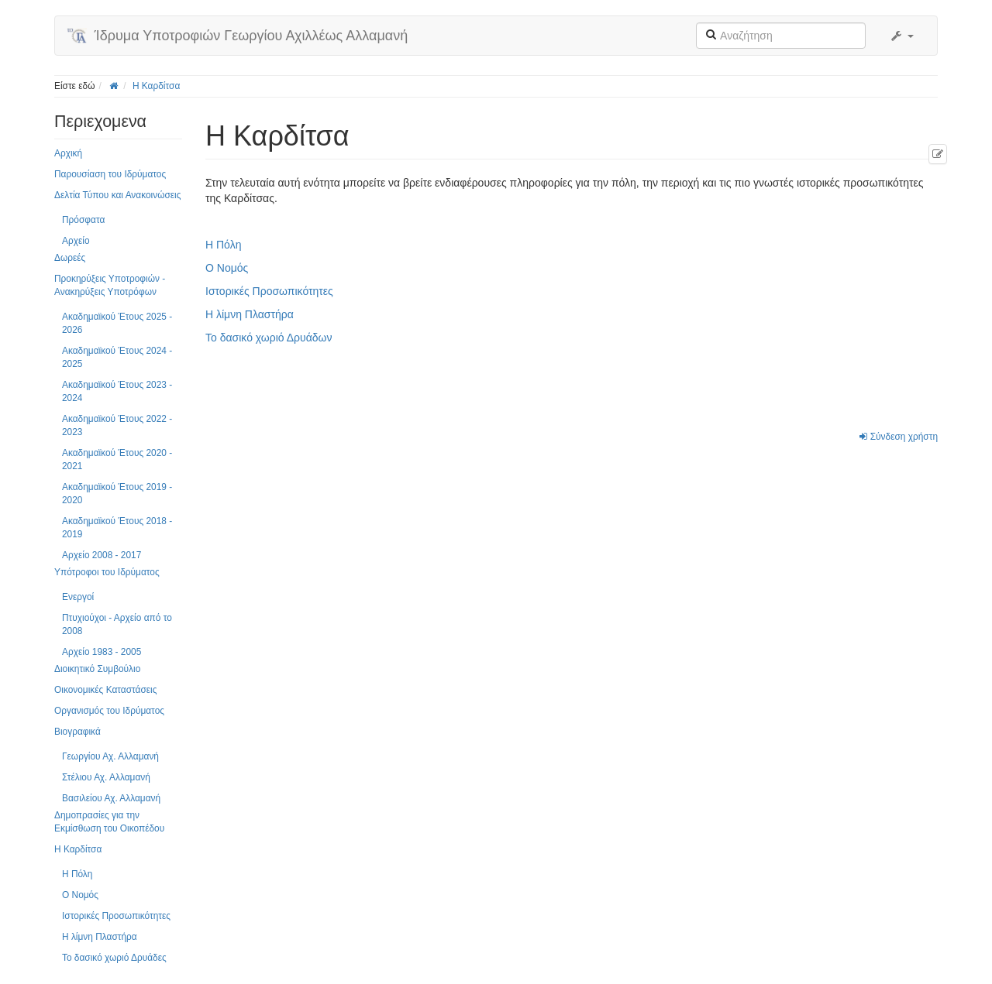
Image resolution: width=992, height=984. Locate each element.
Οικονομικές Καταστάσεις (105, 689)
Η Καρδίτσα (156, 86)
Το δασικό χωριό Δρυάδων (268, 337)
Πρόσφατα (83, 219)
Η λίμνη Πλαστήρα (99, 936)
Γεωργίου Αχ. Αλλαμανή (110, 756)
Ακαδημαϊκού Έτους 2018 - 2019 (117, 528)
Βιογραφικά (77, 731)
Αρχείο (76, 240)
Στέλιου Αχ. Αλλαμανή (106, 777)
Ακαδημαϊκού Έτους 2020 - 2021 (117, 459)
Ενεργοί (78, 596)
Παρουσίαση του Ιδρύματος (110, 174)
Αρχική (68, 153)
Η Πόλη (77, 874)
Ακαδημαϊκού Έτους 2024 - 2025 (117, 357)
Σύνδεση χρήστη (898, 436)
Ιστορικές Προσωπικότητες (116, 915)
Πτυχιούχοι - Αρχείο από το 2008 (117, 624)
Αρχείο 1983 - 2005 (101, 651)
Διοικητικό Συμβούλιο (97, 668)
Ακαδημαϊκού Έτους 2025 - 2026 (117, 323)
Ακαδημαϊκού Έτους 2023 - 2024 (117, 391)
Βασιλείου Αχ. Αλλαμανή (111, 798)
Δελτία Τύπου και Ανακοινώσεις (117, 195)
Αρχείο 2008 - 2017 (101, 555)
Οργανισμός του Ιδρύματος (109, 710)
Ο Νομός (80, 895)
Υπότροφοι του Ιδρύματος (107, 572)
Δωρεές (69, 257)
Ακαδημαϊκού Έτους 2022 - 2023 (117, 425)
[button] (901, 35)
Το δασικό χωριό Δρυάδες (114, 957)
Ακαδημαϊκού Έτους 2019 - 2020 (117, 494)
